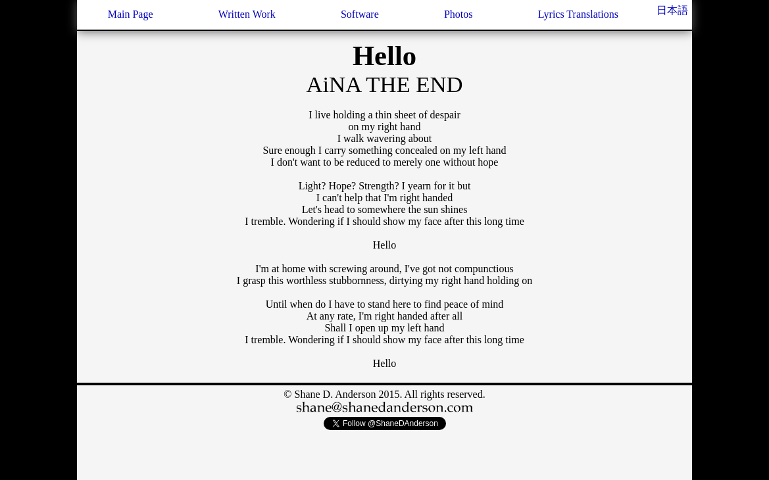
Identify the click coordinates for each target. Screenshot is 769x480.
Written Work (247, 14)
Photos (458, 14)
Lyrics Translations (578, 14)
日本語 (672, 10)
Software (360, 14)
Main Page (130, 14)
